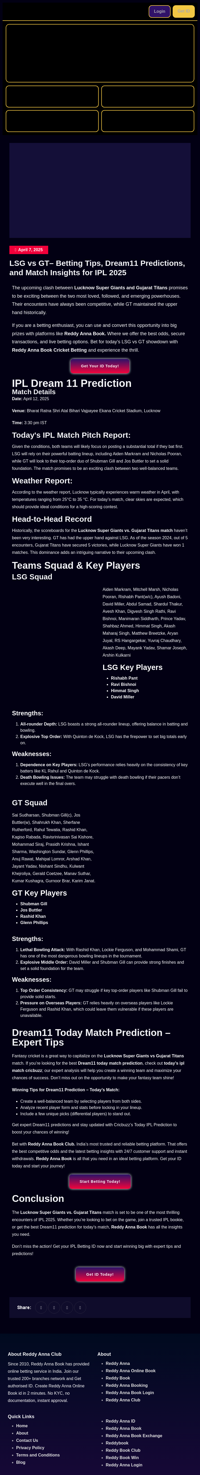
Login (159, 11)
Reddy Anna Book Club (51, 1144)
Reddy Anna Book (54, 1158)
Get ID (184, 11)
